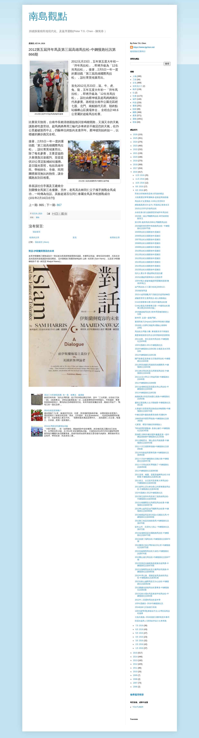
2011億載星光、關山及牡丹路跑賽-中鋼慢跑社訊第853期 (152, 441)
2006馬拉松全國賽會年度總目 (147, 236)
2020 (135, 157)
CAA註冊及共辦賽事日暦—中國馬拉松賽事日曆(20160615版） (152, 307)
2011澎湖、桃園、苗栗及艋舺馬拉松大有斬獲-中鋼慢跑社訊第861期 (152, 476)
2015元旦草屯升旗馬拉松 (146, 208)
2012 (135, 664)
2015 (135, 653)
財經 (134, 109)
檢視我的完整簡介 (138, 51)
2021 (135, 153)
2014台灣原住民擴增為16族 (56, 426)
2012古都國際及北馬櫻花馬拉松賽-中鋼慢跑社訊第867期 (152, 503)
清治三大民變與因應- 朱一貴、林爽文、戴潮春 (64, 395)
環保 (134, 122)
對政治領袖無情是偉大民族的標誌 (149, 193)
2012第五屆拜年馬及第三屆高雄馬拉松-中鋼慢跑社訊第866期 (152, 497)
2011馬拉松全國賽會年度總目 (147, 254)
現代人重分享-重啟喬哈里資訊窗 (149, 273)
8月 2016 (139, 190)
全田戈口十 (137, 86)
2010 (135, 672)
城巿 (134, 99)
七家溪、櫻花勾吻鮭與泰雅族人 (148, 424)
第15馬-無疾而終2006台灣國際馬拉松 (151, 222)
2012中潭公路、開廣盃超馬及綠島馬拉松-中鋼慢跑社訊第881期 (151, 576)
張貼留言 (36, 232)
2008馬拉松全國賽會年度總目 (147, 243)
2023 (135, 146)
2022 (135, 149)
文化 (134, 83)
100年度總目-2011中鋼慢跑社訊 (148, 345)
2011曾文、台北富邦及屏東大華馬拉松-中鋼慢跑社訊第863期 (152, 481)
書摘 (134, 106)
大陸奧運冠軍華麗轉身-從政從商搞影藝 (151, 197)
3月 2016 (139, 641)
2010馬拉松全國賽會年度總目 (147, 251)
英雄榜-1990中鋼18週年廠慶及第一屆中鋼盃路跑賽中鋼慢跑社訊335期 (152, 435)
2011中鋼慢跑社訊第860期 (146, 471)
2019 (135, 161)
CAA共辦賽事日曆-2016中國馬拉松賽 (151, 302)
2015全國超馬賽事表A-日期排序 (148, 277)
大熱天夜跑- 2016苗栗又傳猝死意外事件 (152, 617)
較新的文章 (34, 237)
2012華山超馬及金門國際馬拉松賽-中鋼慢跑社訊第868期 (152, 510)
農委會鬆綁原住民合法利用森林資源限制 (152, 335)
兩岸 (134, 89)
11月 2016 (140, 179)
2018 (135, 164)
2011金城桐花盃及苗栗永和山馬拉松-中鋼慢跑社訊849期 (152, 388)
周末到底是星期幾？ (53, 410)
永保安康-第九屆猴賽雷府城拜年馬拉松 (151, 212)
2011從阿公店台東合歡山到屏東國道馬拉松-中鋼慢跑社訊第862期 (152, 488)
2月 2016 (139, 644)
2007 (135, 683)
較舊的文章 (115, 237)
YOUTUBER (138, 707)
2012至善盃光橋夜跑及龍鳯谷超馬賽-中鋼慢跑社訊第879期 (152, 564)
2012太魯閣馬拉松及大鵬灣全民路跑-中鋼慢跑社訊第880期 (152, 570)
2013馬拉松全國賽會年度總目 (147, 262)
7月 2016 (139, 625)
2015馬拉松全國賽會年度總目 (147, 269)
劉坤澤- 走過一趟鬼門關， (146, 318)
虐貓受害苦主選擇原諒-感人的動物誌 (150, 298)
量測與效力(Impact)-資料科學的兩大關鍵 (152, 322)
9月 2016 (139, 186)
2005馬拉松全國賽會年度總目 (147, 232)
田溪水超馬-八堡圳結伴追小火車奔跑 (150, 621)
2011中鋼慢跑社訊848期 (145, 383)
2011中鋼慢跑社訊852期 (145, 393)
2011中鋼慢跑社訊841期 (145, 355)
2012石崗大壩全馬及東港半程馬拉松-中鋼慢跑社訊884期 (152, 595)
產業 (134, 115)
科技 (134, 102)
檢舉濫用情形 (137, 694)
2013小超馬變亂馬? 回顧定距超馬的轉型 (152, 294)
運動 (37, 217)
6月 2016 (139, 629)
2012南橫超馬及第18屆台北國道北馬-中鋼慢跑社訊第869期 (152, 516)
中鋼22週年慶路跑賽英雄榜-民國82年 (151, 415)
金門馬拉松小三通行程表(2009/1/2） (150, 287)
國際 (134, 112)
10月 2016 (140, 183)
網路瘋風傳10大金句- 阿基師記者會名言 (152, 205)
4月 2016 (139, 637)
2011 (135, 668)
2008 (135, 679)
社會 (134, 96)
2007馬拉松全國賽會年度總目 (147, 239)
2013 (135, 660)
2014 (135, 657)
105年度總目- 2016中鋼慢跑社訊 (149, 603)
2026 (135, 134)
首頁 (75, 237)
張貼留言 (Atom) (42, 242)
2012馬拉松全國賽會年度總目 (147, 258)
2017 (135, 168)
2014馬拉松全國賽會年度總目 (147, 266)
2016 (135, 172)
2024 (135, 142)
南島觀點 (48, 16)
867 (59, 205)
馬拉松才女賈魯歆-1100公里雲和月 (150, 201)
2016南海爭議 (141, 291)
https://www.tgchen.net (144, 47)
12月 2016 (140, 175)
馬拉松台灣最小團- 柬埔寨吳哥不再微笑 (152, 331)
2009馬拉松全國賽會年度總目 (147, 247)
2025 (135, 138)
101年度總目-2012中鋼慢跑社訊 (148, 493)
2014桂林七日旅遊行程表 (146, 607)
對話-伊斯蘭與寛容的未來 (41, 251)
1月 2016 (139, 648)
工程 (134, 79)
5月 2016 (139, 633)
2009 (135, 675)
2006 (135, 687)
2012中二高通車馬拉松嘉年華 (147, 600)
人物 (134, 76)
